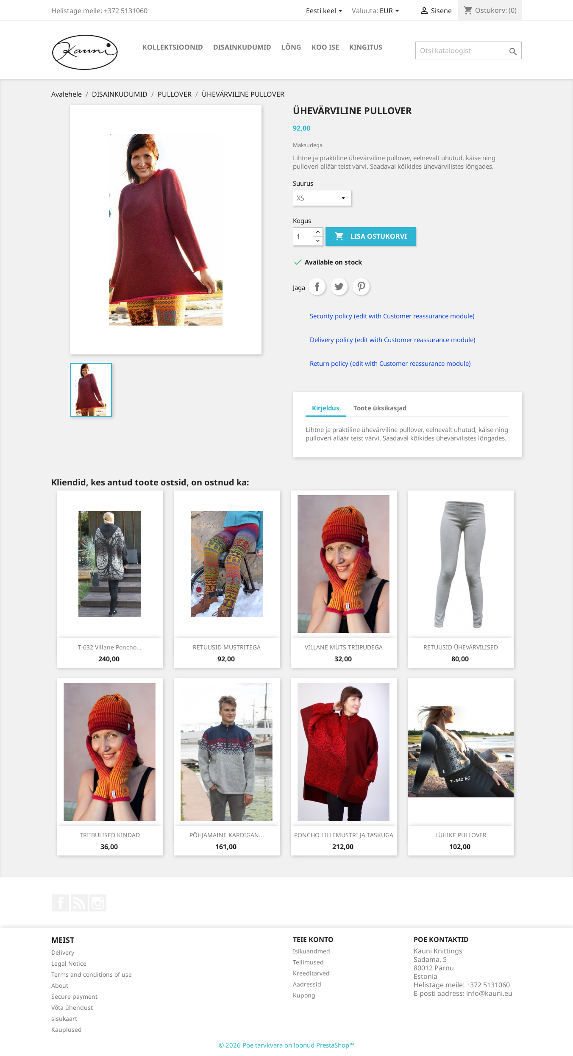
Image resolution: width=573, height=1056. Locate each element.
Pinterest (361, 286)
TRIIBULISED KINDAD (110, 835)
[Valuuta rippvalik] (391, 11)
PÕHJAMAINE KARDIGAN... (226, 835)
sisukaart (64, 1018)
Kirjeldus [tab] (325, 408)
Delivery (62, 952)
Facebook (60, 902)
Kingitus (365, 47)
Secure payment (74, 996)
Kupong (304, 995)
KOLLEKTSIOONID (172, 47)
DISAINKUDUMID (242, 47)
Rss (79, 902)
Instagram (97, 902)
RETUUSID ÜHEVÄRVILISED (460, 647)
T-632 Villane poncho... (110, 647)
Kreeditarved (311, 973)
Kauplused (66, 1029)
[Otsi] (468, 50)
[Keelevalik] (325, 11)
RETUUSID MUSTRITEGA (227, 647)
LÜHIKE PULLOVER (461, 835)
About (59, 985)
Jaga (317, 286)
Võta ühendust (72, 1007)
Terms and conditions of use (91, 974)
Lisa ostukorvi (370, 236)
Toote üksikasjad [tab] (379, 408)
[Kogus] (303, 236)
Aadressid (307, 984)
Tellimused (308, 962)
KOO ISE (325, 47)
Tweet (339, 286)
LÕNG (291, 47)
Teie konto (313, 939)
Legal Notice (68, 963)
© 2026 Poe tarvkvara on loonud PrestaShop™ (286, 1045)
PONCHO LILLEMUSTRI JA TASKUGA (343, 835)
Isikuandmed (311, 951)
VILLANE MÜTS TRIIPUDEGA (344, 647)
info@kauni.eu (489, 993)
